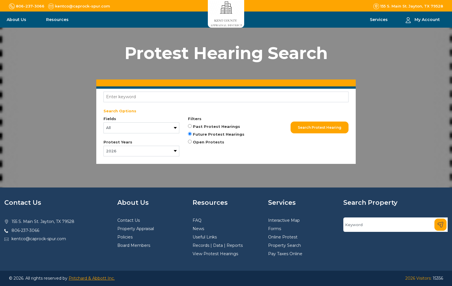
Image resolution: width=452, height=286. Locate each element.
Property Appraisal (135, 228)
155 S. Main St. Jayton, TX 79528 (43, 221)
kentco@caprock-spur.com (39, 238)
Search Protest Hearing (319, 127)
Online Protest (282, 237)
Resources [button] (58, 19)
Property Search (284, 245)
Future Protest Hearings (216, 134)
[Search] (395, 224)
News (198, 228)
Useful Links (205, 237)
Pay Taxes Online (285, 253)
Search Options (119, 111)
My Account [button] (427, 19)
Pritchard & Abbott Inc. (92, 278)
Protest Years (117, 142)
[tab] (226, 82)
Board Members (133, 245)
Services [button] (379, 19)
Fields (109, 118)
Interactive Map (284, 220)
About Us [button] (17, 19)
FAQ (197, 220)
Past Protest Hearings (214, 126)
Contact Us (128, 220)
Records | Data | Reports (218, 245)
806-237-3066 (25, 230)
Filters (194, 118)
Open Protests (206, 142)
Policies (125, 237)
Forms (274, 228)
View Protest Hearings (215, 253)
